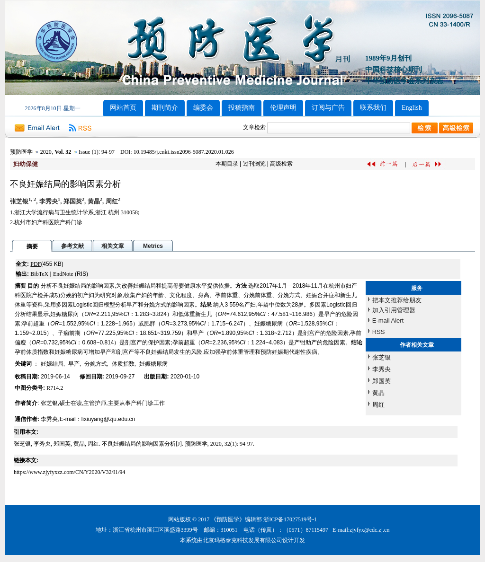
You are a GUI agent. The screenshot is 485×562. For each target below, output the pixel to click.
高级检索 (281, 163)
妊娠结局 (52, 363)
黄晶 (378, 392)
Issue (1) (89, 152)
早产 (74, 363)
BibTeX (39, 274)
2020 (46, 152)
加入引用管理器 (393, 310)
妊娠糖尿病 (153, 363)
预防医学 (21, 152)
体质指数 (123, 363)
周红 (378, 404)
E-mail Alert (388, 320)
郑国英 (381, 381)
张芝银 (381, 357)
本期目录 (227, 163)
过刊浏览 (254, 163)
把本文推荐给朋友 (397, 300)
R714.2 (54, 388)
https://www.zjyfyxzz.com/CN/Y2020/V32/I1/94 (69, 472)
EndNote (63, 274)
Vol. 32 (62, 152)
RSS (378, 331)
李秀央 (381, 369)
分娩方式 (95, 363)
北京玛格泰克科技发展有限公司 (242, 540)
